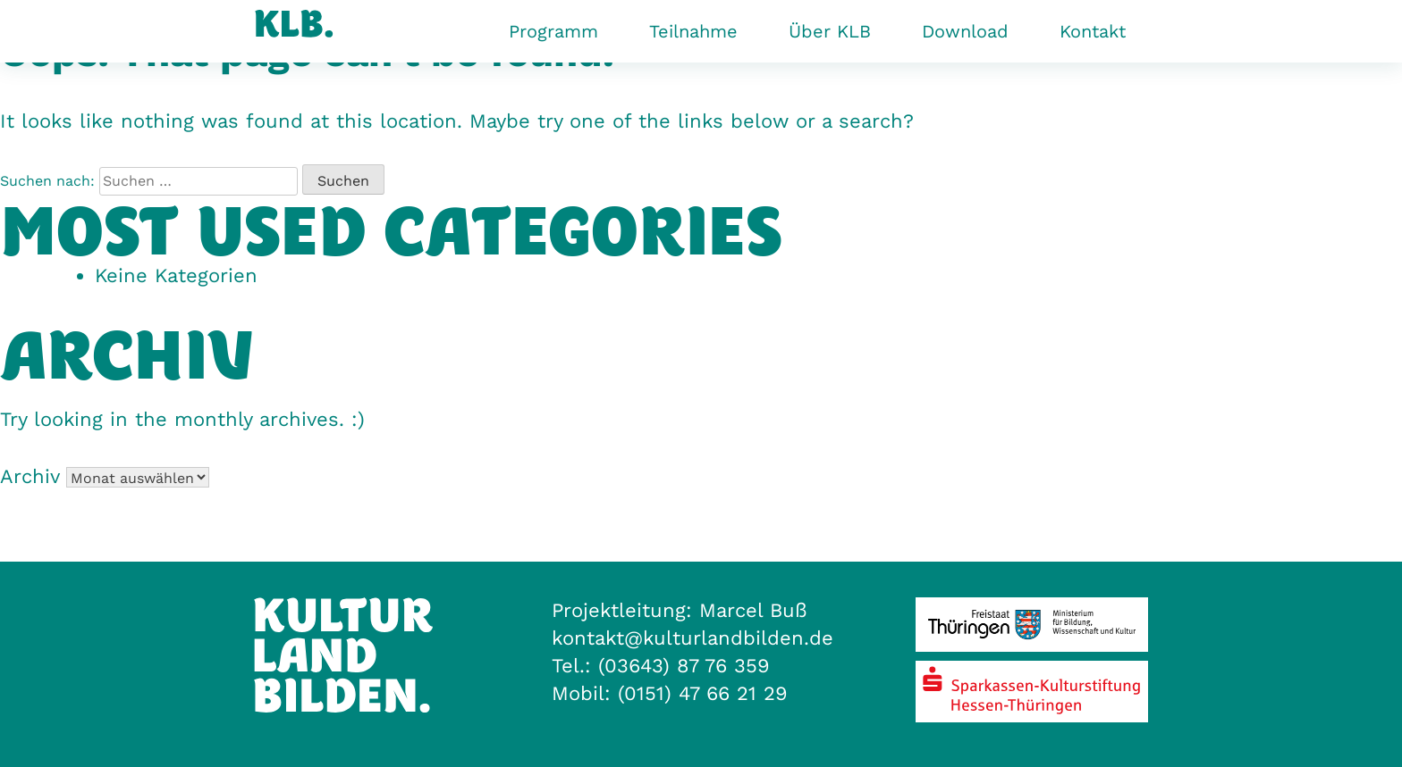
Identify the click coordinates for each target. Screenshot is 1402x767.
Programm (553, 31)
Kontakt (1093, 31)
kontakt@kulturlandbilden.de (692, 638)
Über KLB (830, 31)
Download (965, 31)
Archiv (29, 476)
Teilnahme (693, 31)
